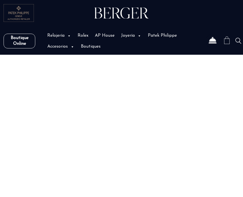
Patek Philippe (162, 35)
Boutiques (91, 46)
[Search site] (238, 42)
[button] (68, 35)
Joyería (131, 35)
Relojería (59, 35)
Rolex (83, 35)
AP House (105, 35)
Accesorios (60, 46)
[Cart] (227, 41)
